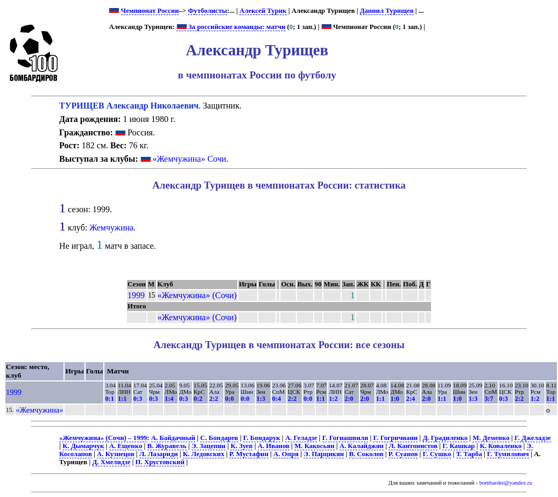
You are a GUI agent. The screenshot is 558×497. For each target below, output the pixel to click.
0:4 (276, 398)
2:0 (348, 398)
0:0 (229, 398)
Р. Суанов (403, 454)
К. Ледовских (203, 454)
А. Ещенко (126, 446)
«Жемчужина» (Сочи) (197, 295)
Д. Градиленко (445, 438)
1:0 (395, 398)
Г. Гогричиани (395, 438)
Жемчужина (111, 227)
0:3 (137, 398)
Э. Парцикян (323, 454)
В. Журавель (167, 446)
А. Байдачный (173, 438)
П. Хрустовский (160, 462)
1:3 (261, 398)
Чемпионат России (150, 11)
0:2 (198, 398)
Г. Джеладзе (532, 438)
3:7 (488, 398)
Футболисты (207, 11)
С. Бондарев (219, 438)
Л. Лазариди (158, 454)
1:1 (122, 398)
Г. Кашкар (458, 446)
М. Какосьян (314, 446)
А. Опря (286, 454)
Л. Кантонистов (413, 446)
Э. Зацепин (208, 446)
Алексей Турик (262, 11)
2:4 (410, 398)
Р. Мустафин (249, 454)
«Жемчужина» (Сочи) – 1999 (103, 438)
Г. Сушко (437, 454)
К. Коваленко (501, 446)
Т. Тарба (469, 454)
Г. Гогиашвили (345, 438)
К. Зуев (241, 446)
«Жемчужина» (39, 410)
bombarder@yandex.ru (505, 483)
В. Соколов (366, 454)
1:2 (333, 398)
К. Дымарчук (83, 446)
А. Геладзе (301, 438)
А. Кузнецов (116, 454)
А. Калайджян (362, 446)
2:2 (213, 398)
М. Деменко (491, 438)
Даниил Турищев (387, 11)
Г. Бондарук (261, 438)
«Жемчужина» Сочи (190, 158)
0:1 (109, 398)
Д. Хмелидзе (112, 462)
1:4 (169, 398)
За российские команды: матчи (231, 27)
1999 (136, 295)
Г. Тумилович (508, 454)
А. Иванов (273, 446)
